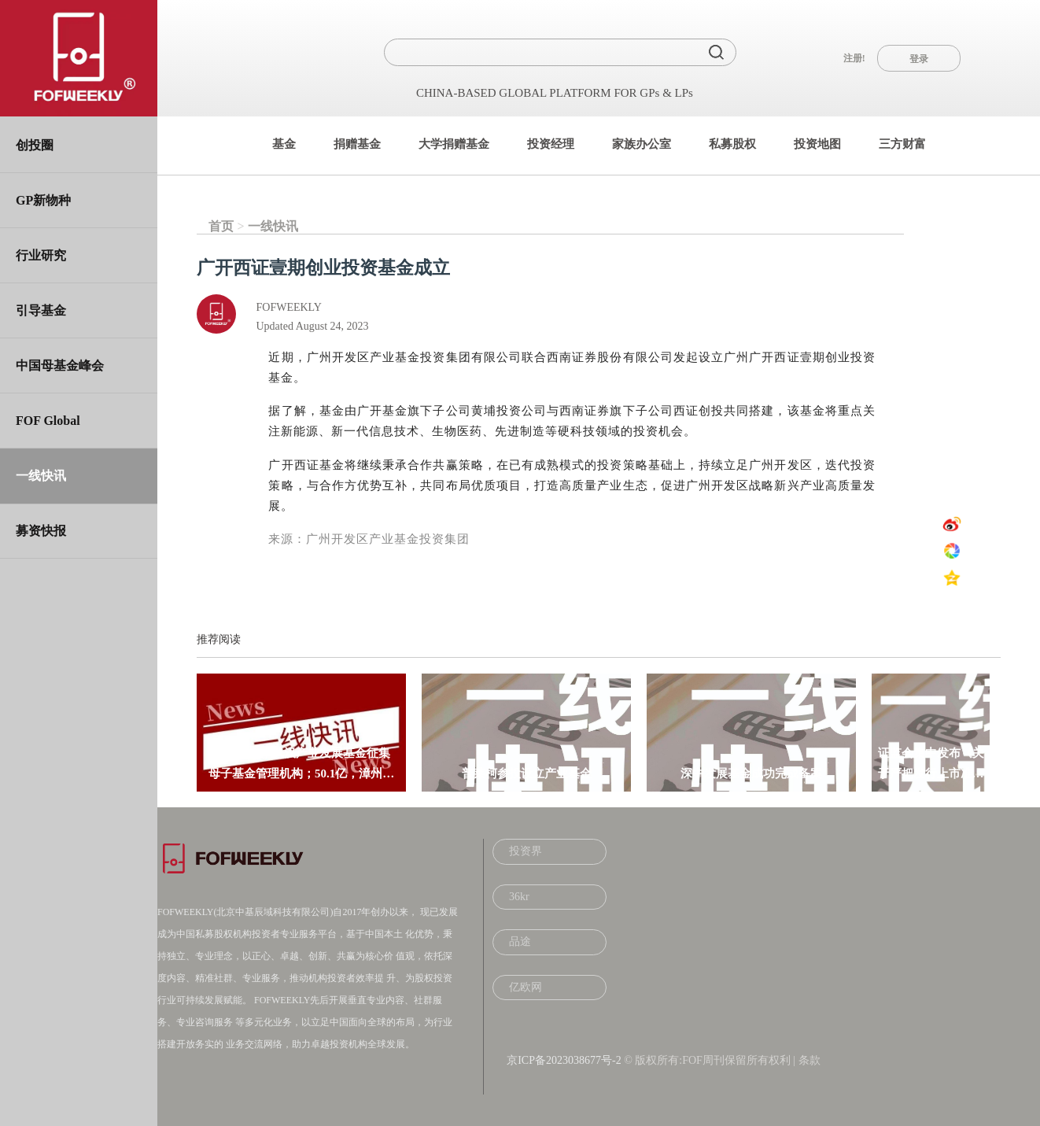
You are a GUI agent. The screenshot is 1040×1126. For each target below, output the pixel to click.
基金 (284, 144)
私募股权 (732, 144)
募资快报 (41, 530)
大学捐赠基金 (454, 144)
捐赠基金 (357, 144)
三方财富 (902, 144)
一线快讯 (41, 475)
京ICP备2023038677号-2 (564, 1060)
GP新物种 (43, 200)
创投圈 (34, 145)
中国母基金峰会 (60, 365)
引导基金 (41, 310)
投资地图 (817, 144)
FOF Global (48, 420)
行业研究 (41, 255)
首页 (221, 226)
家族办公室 (641, 144)
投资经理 (550, 144)
